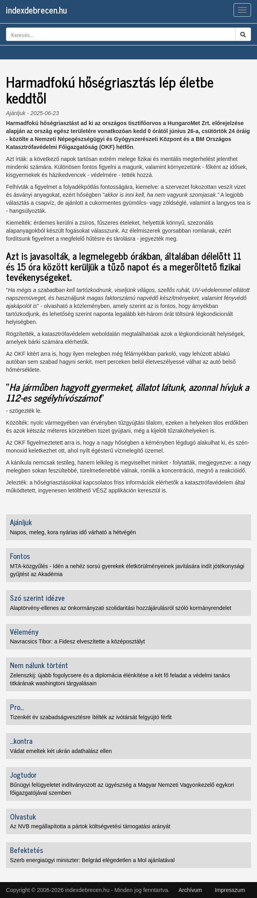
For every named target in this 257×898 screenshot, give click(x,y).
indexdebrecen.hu (36, 9)
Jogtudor (23, 774)
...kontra (21, 741)
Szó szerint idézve (37, 598)
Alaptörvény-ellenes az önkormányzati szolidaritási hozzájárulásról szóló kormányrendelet (120, 608)
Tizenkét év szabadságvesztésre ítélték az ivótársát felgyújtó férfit (90, 717)
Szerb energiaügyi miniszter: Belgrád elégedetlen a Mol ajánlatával (92, 860)
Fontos (20, 556)
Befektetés (26, 850)
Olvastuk (23, 816)
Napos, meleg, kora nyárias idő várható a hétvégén (73, 532)
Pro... (17, 707)
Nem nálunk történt (39, 665)
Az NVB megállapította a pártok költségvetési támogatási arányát (90, 826)
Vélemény (24, 631)
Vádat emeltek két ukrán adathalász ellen (61, 751)
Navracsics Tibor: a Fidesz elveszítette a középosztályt (77, 641)
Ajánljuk (15, 113)
